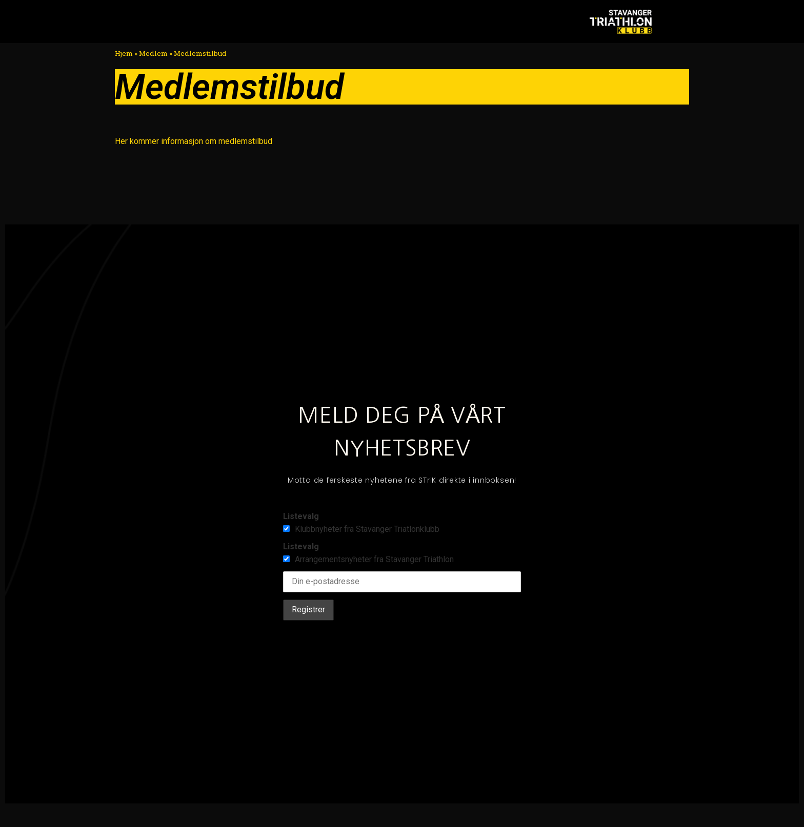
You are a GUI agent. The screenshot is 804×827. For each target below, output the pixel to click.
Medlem (153, 53)
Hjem (124, 53)
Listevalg (301, 516)
